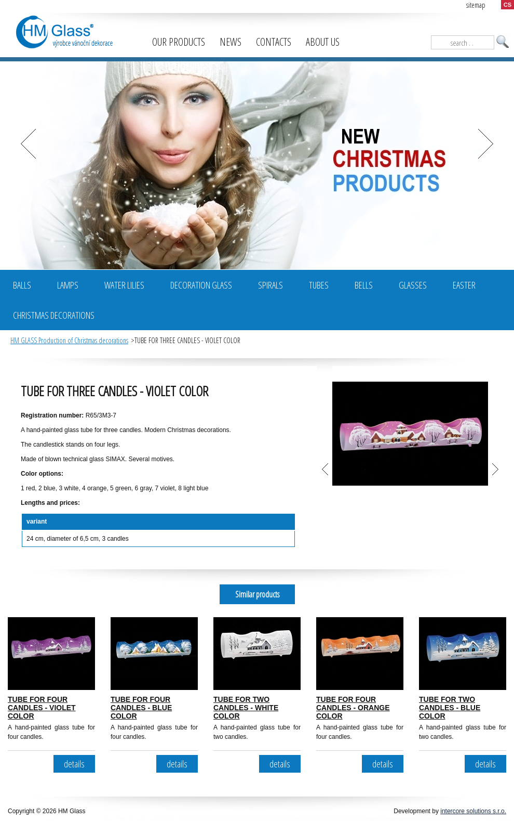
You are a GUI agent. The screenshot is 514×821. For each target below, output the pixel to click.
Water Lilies (124, 285)
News (230, 42)
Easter (464, 285)
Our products (178, 42)
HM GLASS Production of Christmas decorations (69, 340)
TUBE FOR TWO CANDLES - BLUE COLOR (449, 707)
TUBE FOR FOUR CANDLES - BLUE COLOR (141, 707)
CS (507, 5)
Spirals (270, 285)
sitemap (475, 5)
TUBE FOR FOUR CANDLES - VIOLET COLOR (42, 707)
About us (323, 42)
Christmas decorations (53, 315)
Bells (364, 285)
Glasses (413, 285)
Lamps (67, 285)
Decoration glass (201, 285)
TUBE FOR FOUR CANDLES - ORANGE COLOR (353, 707)
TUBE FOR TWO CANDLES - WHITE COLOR (245, 707)
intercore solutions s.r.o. (473, 811)
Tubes (319, 285)
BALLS (22, 285)
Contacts (273, 42)
